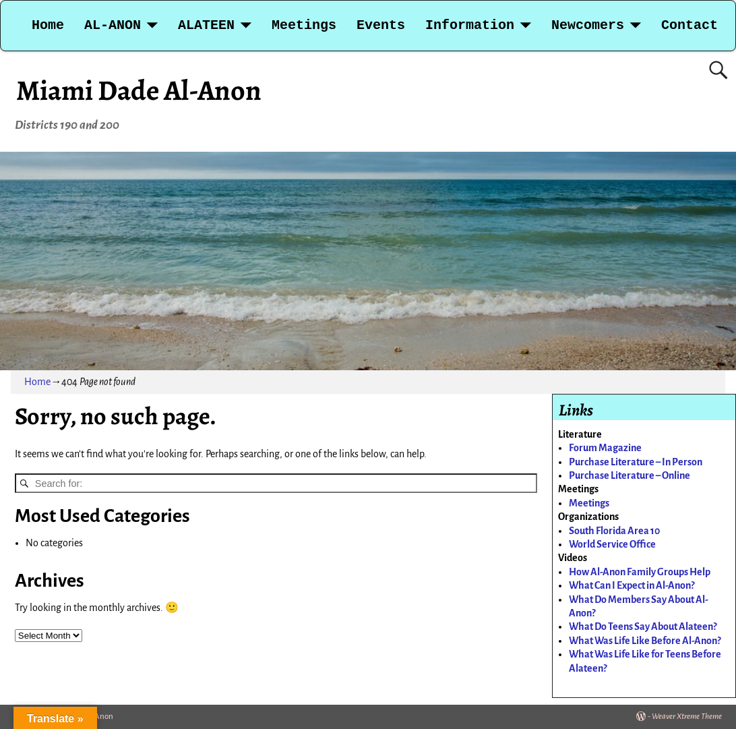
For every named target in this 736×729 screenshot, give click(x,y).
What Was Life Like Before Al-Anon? (644, 640)
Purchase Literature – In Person (635, 462)
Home (48, 25)
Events (381, 25)
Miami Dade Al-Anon (139, 90)
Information (469, 25)
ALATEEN (206, 25)
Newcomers (587, 25)
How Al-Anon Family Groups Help (639, 571)
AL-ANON (112, 25)
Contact (689, 25)
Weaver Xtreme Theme (687, 716)
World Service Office (612, 544)
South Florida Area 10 (614, 530)
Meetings (304, 25)
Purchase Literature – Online (629, 475)
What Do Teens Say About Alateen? (642, 626)
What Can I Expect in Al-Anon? (631, 585)
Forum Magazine (605, 447)
